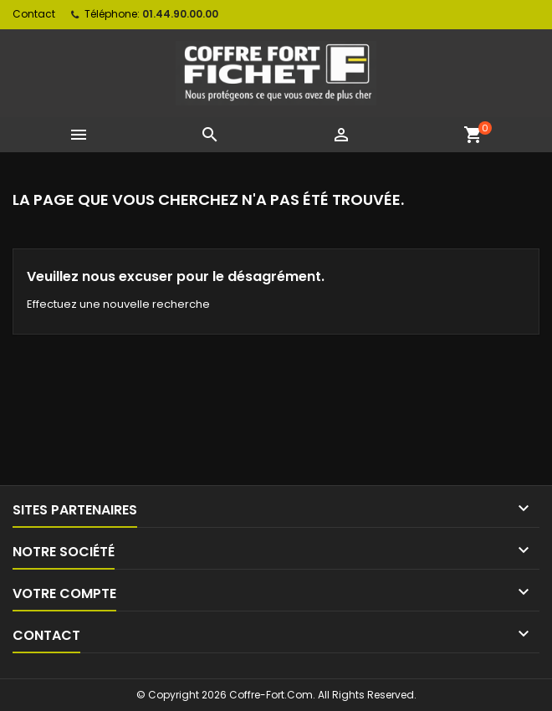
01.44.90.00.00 (180, 14)
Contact (34, 14)
